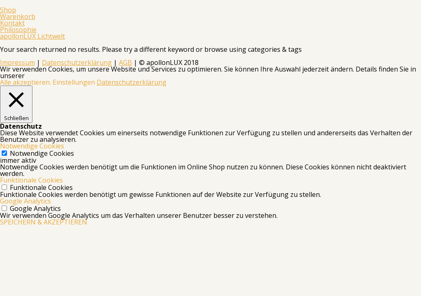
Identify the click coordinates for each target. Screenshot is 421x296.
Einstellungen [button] (74, 82)
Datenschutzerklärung (77, 62)
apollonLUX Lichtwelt (32, 36)
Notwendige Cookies (42, 153)
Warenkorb (17, 16)
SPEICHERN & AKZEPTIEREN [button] (43, 222)
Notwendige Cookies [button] (32, 145)
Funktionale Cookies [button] (31, 180)
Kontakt (12, 23)
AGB (125, 62)
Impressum (17, 62)
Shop (8, 9)
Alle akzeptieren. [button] (25, 82)
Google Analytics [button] (25, 201)
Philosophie (18, 29)
